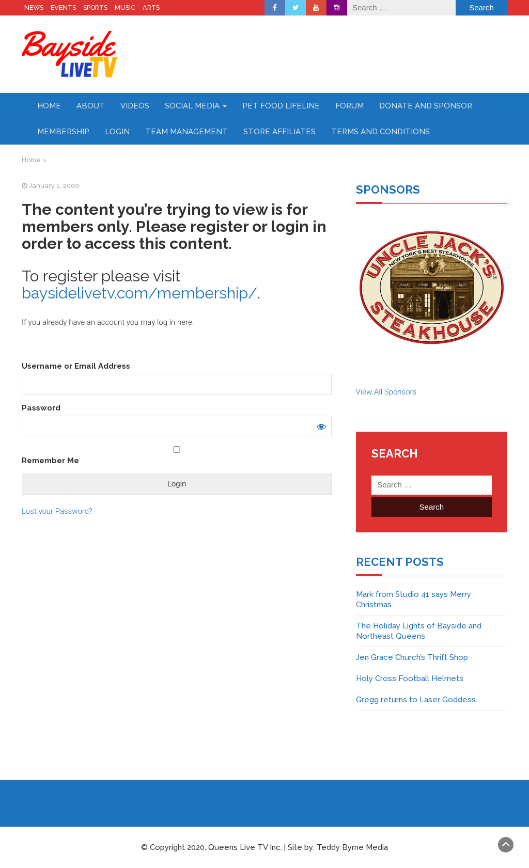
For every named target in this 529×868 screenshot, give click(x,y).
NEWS (33, 7)
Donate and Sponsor (425, 106)
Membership (63, 131)
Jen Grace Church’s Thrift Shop (412, 657)
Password (41, 408)
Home (49, 106)
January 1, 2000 (54, 186)
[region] (431, 287)
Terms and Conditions (380, 131)
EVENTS (63, 7)
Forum (349, 106)
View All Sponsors (386, 392)
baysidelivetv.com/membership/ (139, 293)
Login (117, 131)
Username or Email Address (76, 366)
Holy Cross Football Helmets (409, 678)
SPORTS (95, 7)
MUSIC (125, 7)
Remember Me (177, 455)
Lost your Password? (57, 511)
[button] (431, 287)
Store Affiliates (279, 131)
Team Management (186, 131)
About (90, 106)
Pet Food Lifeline (281, 106)
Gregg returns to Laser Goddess (416, 699)
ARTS (151, 7)
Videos (134, 106)
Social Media (196, 106)
